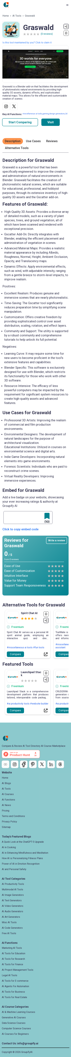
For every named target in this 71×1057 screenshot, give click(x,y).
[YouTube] (5, 764)
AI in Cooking (9, 847)
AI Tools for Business (13, 991)
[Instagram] (14, 764)
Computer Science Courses (16, 1028)
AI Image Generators (13, 895)
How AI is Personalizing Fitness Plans (22, 858)
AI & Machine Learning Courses (18, 1012)
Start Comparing (20, 122)
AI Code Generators (12, 927)
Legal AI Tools (9, 975)
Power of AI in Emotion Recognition (21, 863)
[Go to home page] (6, 5)
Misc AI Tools (9, 922)
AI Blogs (6, 783)
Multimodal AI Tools (12, 889)
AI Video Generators (12, 905)
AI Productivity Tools (13, 884)
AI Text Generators (12, 900)
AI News (6, 805)
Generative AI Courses (14, 1017)
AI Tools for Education (13, 953)
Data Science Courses (13, 1023)
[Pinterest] (32, 764)
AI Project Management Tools (17, 969)
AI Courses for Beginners (15, 1033)
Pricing (5, 810)
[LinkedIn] (51, 764)
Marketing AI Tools (12, 947)
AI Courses (8, 794)
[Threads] (60, 764)
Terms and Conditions (13, 816)
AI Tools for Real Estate (14, 997)
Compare (15, 654)
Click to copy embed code (20, 529)
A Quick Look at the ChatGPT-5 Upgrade (23, 841)
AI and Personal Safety (14, 869)
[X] (42, 764)
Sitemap (6, 827)
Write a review (56, 540)
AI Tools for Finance (12, 964)
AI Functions (8, 799)
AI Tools (16, 15)
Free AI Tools (9, 933)
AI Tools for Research (13, 958)
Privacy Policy (9, 821)
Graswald (30, 15)
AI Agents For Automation (15, 986)
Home (5, 15)
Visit (50, 122)
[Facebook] (23, 764)
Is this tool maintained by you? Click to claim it (27, 42)
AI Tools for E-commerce (15, 980)
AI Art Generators (11, 916)
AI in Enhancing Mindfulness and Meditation (25, 852)
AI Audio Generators (12, 911)
